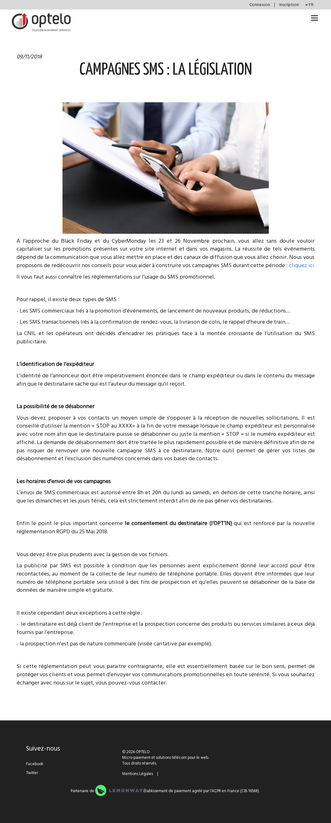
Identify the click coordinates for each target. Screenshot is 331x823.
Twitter (32, 773)
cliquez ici (301, 265)
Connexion (260, 4)
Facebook (34, 764)
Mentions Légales (137, 774)
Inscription (289, 4)
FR (309, 4)
